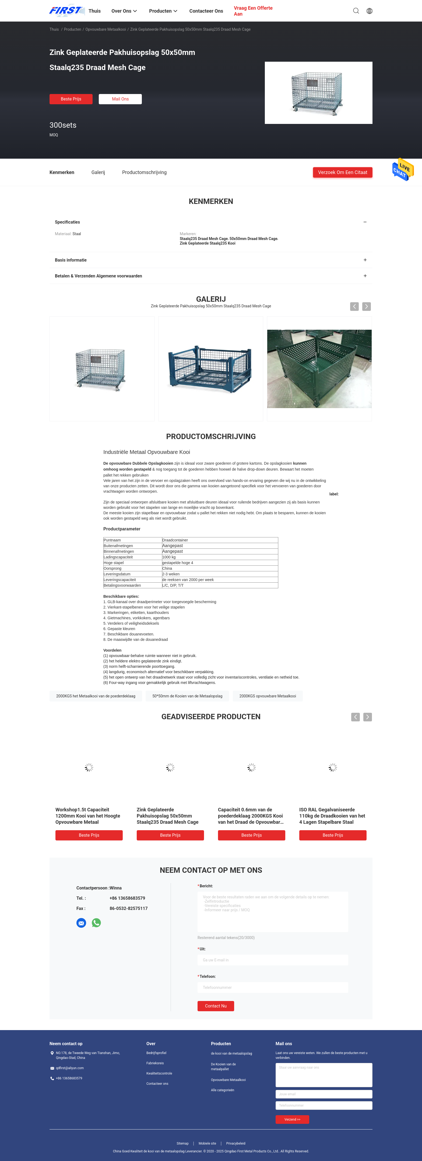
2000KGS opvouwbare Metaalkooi (268, 696)
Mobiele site (207, 1143)
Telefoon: (208, 976)
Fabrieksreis (155, 1063)
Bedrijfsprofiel (156, 1053)
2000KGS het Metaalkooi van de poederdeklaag (95, 696)
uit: (203, 949)
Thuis (54, 29)
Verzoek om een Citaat (342, 172)
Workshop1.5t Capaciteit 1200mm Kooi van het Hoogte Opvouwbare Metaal (87, 816)
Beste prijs (71, 99)
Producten (72, 29)
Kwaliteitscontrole (159, 1073)
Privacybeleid (235, 1143)
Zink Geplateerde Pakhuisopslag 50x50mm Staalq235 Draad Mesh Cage (167, 816)
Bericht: (206, 886)
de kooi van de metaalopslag (231, 1053)
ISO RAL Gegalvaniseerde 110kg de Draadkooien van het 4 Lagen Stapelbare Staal (332, 816)
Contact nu (216, 1006)
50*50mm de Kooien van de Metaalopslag (187, 696)
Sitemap (183, 1143)
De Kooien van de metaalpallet (223, 1066)
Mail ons (120, 99)
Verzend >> (292, 1119)
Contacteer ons (157, 1084)
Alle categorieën (222, 1090)
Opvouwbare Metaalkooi (106, 29)
